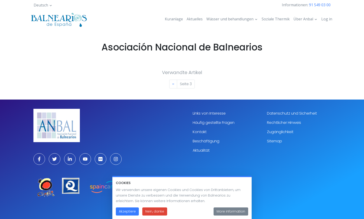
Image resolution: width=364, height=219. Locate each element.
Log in (326, 19)
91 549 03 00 (320, 4)
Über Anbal (303, 19)
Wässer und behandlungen (230, 19)
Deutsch (41, 5)
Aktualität (201, 150)
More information (231, 214)
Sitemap (274, 141)
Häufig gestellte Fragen (213, 122)
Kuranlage (174, 19)
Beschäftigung (206, 141)
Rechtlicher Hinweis (284, 122)
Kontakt (200, 132)
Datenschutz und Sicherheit (292, 113)
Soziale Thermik (276, 19)
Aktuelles (195, 19)
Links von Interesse (209, 113)
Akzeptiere (127, 214)
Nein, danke (154, 214)
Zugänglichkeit (280, 132)
